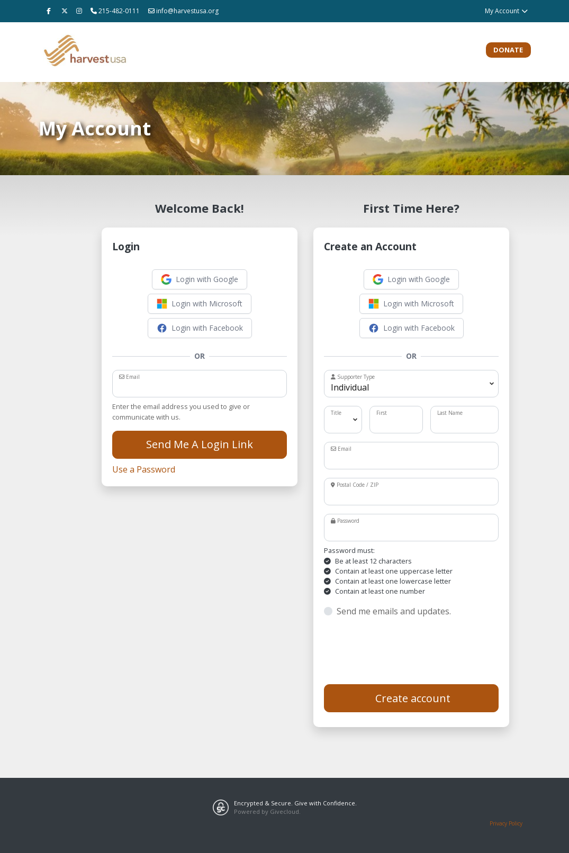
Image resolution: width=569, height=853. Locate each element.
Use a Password (143, 469)
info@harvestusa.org (183, 10)
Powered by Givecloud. (267, 811)
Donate (508, 50)
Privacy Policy (506, 823)
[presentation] (404, 650)
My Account (507, 10)
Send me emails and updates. (394, 611)
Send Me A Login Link (199, 444)
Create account (411, 698)
